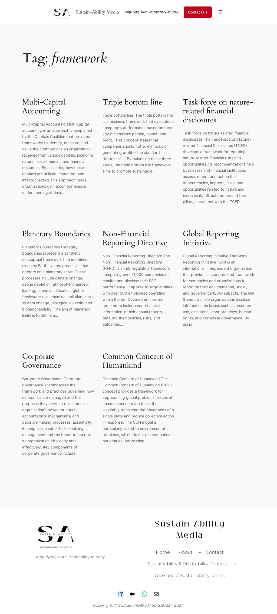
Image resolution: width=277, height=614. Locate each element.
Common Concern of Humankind (138, 361)
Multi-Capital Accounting (44, 107)
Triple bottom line (133, 102)
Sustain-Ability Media (97, 12)
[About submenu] (200, 552)
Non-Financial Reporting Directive (135, 238)
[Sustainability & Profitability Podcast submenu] (234, 563)
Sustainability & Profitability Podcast (187, 563)
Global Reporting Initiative (211, 238)
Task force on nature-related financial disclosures (218, 111)
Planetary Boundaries (56, 234)
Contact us (197, 12)
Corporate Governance (41, 361)
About (186, 552)
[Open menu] (220, 12)
